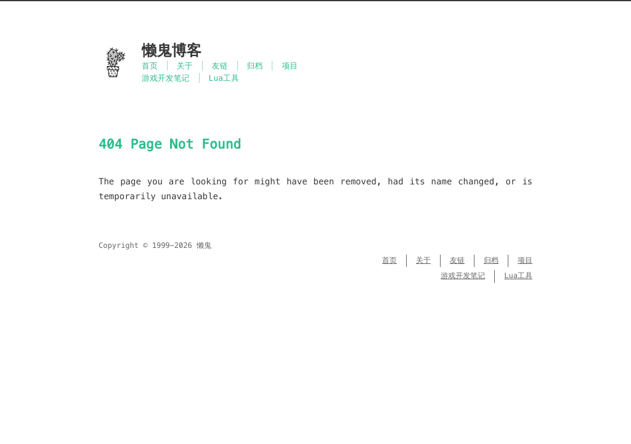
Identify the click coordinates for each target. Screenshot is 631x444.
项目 (290, 65)
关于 (185, 65)
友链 (220, 65)
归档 (255, 65)
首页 (150, 65)
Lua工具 (224, 78)
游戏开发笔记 (166, 78)
